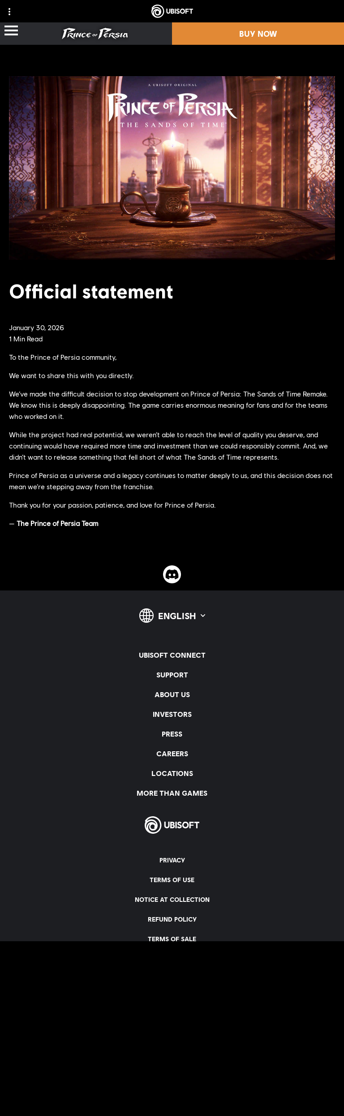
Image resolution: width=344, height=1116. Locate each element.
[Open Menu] (11, 31)
